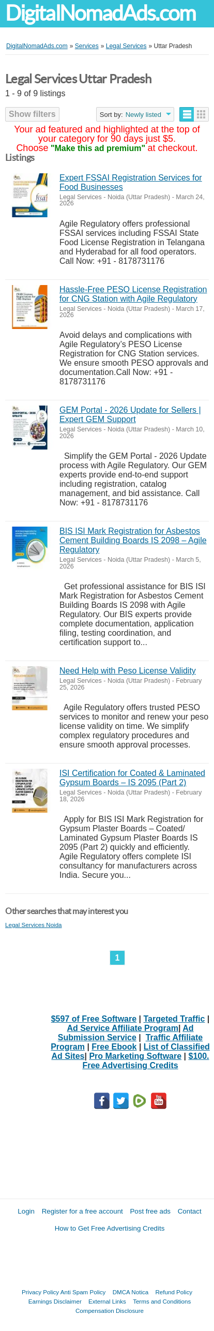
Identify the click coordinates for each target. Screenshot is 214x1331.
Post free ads (150, 1211)
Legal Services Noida (33, 924)
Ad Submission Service (126, 1033)
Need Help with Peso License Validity (127, 670)
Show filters (32, 114)
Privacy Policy (40, 1292)
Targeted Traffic (174, 1018)
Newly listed (143, 114)
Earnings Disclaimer (55, 1301)
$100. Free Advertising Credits (145, 1061)
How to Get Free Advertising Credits (110, 1228)
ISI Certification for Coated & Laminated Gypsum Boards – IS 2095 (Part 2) (132, 778)
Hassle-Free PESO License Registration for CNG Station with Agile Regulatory (133, 294)
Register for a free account (82, 1211)
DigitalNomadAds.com (100, 13)
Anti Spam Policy (83, 1292)
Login (26, 1211)
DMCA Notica (131, 1292)
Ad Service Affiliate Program (122, 1028)
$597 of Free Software (93, 1018)
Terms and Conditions (162, 1301)
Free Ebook (113, 1046)
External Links (107, 1301)
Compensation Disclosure (109, 1310)
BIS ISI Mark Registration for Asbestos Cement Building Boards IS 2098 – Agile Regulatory (133, 540)
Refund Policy (173, 1292)
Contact (190, 1211)
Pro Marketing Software (135, 1056)
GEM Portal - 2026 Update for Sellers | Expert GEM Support (130, 415)
